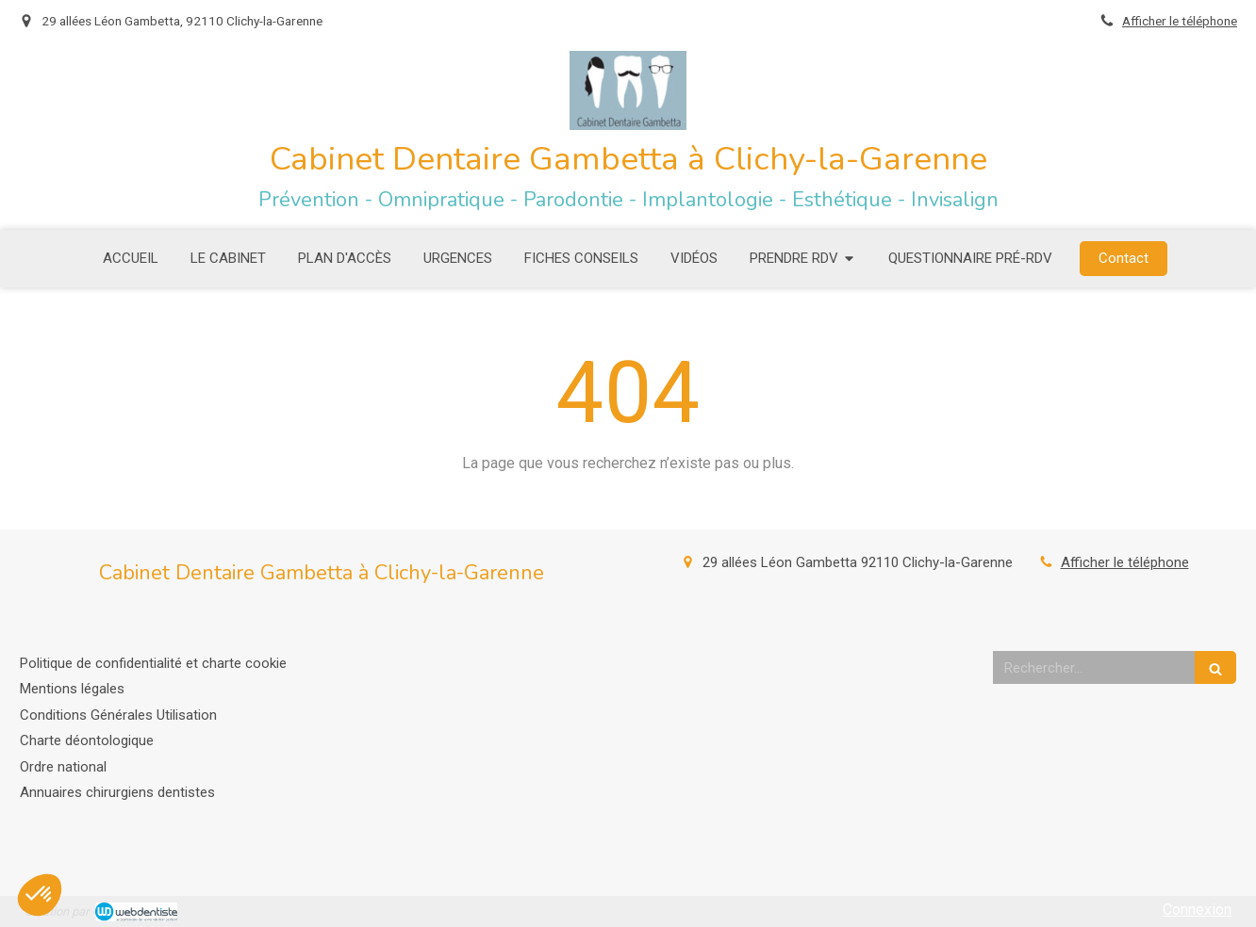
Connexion (1197, 910)
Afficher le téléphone (1179, 20)
